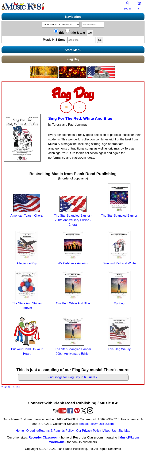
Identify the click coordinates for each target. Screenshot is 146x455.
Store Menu (73, 50)
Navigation (73, 16)
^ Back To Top (11, 386)
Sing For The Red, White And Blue (80, 118)
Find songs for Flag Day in (73, 377)
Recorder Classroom (43, 437)
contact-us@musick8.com (96, 423)
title (59, 32)
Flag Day (73, 59)
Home (20, 430)
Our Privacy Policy (88, 430)
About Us (109, 430)
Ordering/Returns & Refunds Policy (50, 430)
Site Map (124, 430)
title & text (75, 32)
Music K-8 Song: (70, 39)
